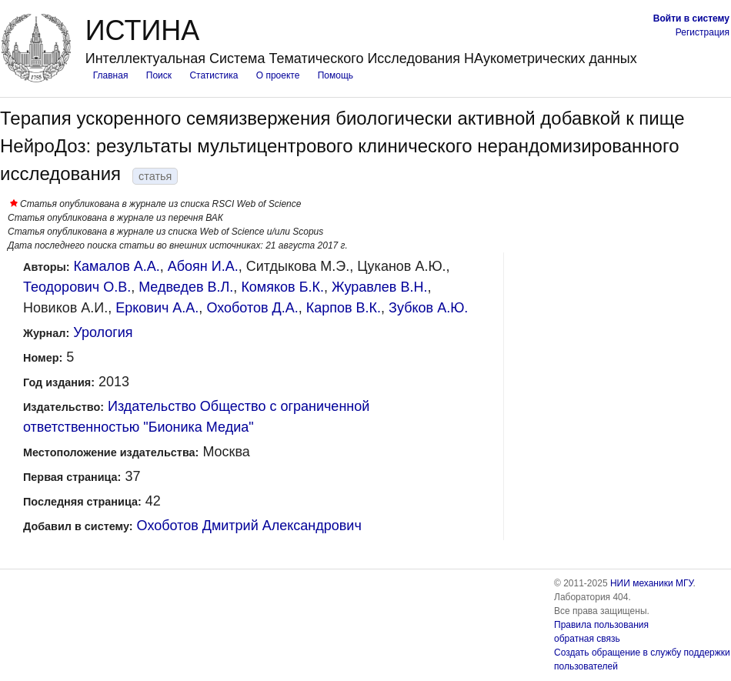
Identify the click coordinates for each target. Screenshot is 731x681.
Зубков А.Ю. (428, 307)
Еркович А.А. (157, 307)
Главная (111, 75)
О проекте (278, 75)
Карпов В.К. (343, 307)
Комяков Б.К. (282, 287)
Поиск (159, 75)
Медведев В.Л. (186, 287)
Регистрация (702, 32)
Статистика (213, 75)
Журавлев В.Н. (379, 287)
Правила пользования (601, 624)
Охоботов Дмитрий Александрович (249, 525)
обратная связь (587, 638)
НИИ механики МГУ (651, 583)
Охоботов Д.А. (252, 307)
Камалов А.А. (117, 266)
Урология (102, 332)
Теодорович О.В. (77, 287)
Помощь (335, 75)
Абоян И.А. (203, 266)
